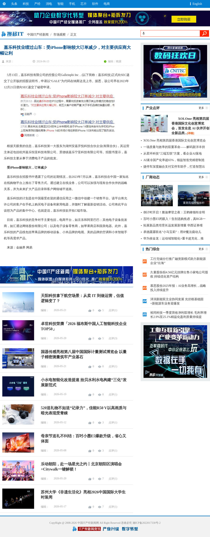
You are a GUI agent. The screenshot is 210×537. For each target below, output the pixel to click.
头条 (14, 3)
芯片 (84, 3)
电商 (107, 3)
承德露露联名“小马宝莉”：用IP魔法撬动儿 (172, 232)
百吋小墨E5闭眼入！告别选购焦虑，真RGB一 (174, 218)
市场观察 (59, 34)
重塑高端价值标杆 (194, 202)
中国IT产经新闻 (38, 34)
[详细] (190, 133)
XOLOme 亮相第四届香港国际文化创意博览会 (174, 140)
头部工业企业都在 (157, 202)
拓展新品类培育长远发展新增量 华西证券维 (173, 225)
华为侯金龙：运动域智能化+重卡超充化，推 (173, 238)
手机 (72, 3)
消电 (49, 3)
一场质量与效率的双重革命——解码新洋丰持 (174, 147)
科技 (26, 3)
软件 (95, 3)
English (197, 3)
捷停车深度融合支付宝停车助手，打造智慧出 (174, 166)
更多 (201, 107)
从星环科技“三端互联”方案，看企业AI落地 (172, 153)
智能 (60, 3)
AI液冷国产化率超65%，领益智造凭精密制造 (174, 160)
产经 (37, 3)
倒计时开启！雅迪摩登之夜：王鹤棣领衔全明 (174, 212)
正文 (73, 34)
